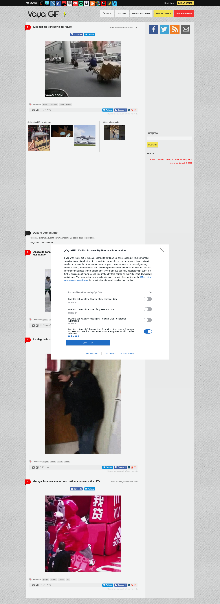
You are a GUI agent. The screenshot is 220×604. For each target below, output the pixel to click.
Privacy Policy (127, 353)
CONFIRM (88, 343)
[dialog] (110, 302)
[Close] (163, 251)
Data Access (110, 353)
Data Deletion (92, 353)
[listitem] (110, 292)
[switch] (148, 299)
